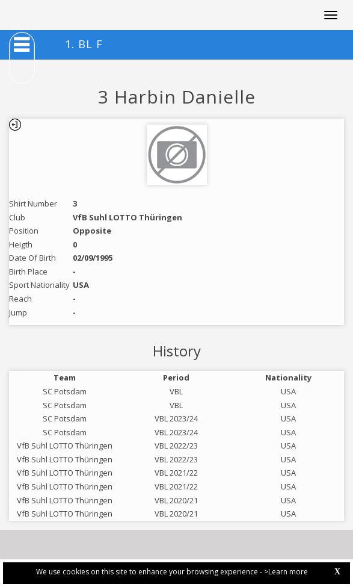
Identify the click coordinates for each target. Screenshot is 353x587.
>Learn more (286, 572)
